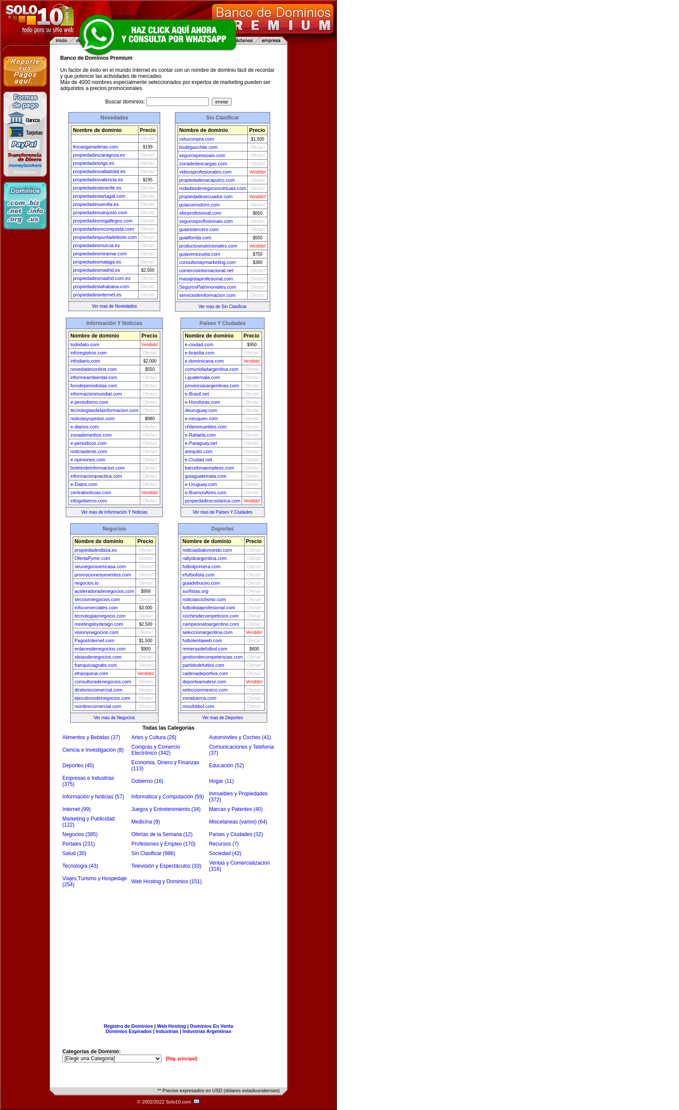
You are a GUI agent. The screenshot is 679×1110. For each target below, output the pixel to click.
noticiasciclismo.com (204, 599)
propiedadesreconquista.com (103, 229)
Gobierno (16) (147, 781)
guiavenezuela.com (199, 254)
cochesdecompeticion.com (210, 615)
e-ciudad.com (199, 344)
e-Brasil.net (197, 393)
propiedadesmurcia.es (96, 245)
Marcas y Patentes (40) (236, 809)
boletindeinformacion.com (97, 467)
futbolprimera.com (201, 566)
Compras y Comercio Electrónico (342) (155, 750)
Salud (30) (74, 853)
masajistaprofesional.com (206, 278)
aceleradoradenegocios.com (104, 591)
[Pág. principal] (181, 1058)
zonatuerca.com (199, 698)
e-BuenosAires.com (205, 492)
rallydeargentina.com (204, 558)
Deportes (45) (78, 766)
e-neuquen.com (201, 418)
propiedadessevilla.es (96, 204)
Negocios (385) (79, 834)
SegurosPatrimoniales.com (207, 287)
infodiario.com (85, 361)
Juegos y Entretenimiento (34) (165, 809)
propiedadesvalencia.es (98, 179)
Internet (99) (76, 809)
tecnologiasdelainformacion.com (104, 410)
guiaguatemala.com (205, 476)
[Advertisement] (168, 952)
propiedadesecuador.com (206, 196)
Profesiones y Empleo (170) (163, 844)
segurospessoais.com (202, 155)
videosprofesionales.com (205, 171)
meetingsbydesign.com (98, 624)
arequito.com (199, 451)
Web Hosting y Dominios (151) (166, 881)
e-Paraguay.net (201, 443)
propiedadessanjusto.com (100, 212)
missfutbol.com (198, 706)
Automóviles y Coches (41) (240, 737)
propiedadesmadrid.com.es (101, 278)
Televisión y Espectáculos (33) (166, 866)
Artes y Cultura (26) (153, 737)
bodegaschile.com (198, 147)
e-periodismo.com (89, 402)
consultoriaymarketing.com (207, 262)
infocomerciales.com (96, 607)
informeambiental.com (93, 377)
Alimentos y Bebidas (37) (91, 737)
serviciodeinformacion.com (207, 295)
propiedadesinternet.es (97, 294)
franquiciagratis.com (95, 665)
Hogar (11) (221, 781)
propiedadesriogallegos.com (103, 220)
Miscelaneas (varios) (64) (238, 822)
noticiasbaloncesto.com (207, 550)
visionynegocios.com (96, 632)
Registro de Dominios (128, 1026)
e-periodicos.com (88, 443)
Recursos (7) (224, 844)
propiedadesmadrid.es (96, 270)
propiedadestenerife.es (97, 187)
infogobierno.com (88, 500)
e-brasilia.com (199, 352)
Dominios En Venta (211, 1026)
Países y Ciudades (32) (236, 834)
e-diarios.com (84, 426)
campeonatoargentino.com (210, 624)
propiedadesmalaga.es (97, 261)
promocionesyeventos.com (102, 574)
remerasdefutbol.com (204, 648)
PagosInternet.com (94, 640)
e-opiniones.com (87, 459)
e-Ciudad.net (198, 459)
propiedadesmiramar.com (99, 253)
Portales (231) (78, 844)
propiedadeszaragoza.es (99, 155)
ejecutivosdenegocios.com (102, 698)
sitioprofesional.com (200, 213)
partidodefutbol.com (203, 665)
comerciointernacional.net (206, 270)
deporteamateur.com (204, 681)
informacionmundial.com (96, 393)
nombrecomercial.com (97, 706)
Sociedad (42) (225, 853)
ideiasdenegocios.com (98, 657)
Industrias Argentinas (206, 1031)
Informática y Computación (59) (167, 797)
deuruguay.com (201, 410)
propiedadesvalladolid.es (99, 171)
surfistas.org (195, 591)
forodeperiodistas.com (93, 385)
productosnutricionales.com (208, 245)
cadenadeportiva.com (205, 673)
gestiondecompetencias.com (212, 657)
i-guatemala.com (202, 377)
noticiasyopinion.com (92, 418)
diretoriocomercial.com (98, 689)
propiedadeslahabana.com (101, 286)
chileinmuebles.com (206, 426)
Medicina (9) (145, 822)
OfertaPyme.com (92, 558)
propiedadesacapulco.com (207, 180)
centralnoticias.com (90, 492)
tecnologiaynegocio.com (100, 615)
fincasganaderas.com (95, 146)
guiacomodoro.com (199, 204)
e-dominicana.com (204, 361)
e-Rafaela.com (200, 435)
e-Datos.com (83, 484)
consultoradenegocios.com (102, 681)
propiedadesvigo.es (93, 163)
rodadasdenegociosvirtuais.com (212, 188)
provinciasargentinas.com (212, 385)
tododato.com (84, 344)
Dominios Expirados (129, 1031)
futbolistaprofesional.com (208, 607)
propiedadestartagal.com (99, 196)
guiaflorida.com (195, 237)
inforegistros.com (88, 352)
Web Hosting (171, 1026)
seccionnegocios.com (97, 599)
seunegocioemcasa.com (100, 566)
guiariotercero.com (199, 229)
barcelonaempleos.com (209, 467)
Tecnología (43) (80, 866)
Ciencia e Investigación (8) (92, 750)
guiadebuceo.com (201, 583)
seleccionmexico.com (205, 689)
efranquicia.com (91, 673)
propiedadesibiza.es (95, 550)
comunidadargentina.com (212, 369)
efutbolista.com (198, 574)
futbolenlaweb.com (202, 640)
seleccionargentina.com (207, 632)
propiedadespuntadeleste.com (104, 237)
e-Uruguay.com (201, 484)
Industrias (167, 1031)
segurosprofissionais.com (206, 221)
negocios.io (86, 583)
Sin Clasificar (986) (153, 853)
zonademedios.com (90, 435)
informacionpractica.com (96, 476)
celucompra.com (196, 139)
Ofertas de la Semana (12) (161, 834)
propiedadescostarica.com (212, 500)
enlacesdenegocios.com (100, 648)
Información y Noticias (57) (93, 797)
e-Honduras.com (202, 402)
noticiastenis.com (88, 451)
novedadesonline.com (93, 369)
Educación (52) (226, 766)
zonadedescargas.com (203, 163)
